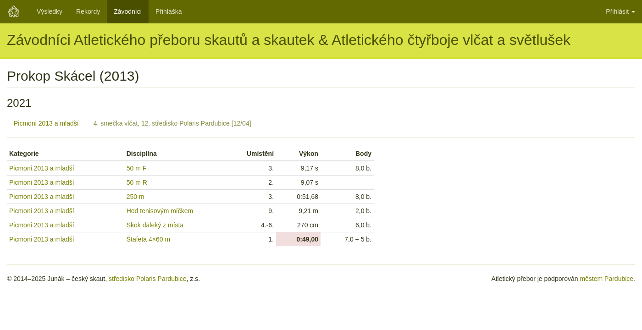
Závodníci (128, 11)
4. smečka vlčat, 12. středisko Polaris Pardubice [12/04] (172, 123)
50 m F (137, 168)
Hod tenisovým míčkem (160, 210)
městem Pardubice (606, 278)
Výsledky (49, 11)
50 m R (137, 182)
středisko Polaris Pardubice (148, 278)
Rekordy (88, 11)
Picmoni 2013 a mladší (46, 123)
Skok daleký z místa (155, 225)
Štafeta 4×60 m (148, 239)
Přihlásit (620, 11)
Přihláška (168, 11)
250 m (135, 196)
